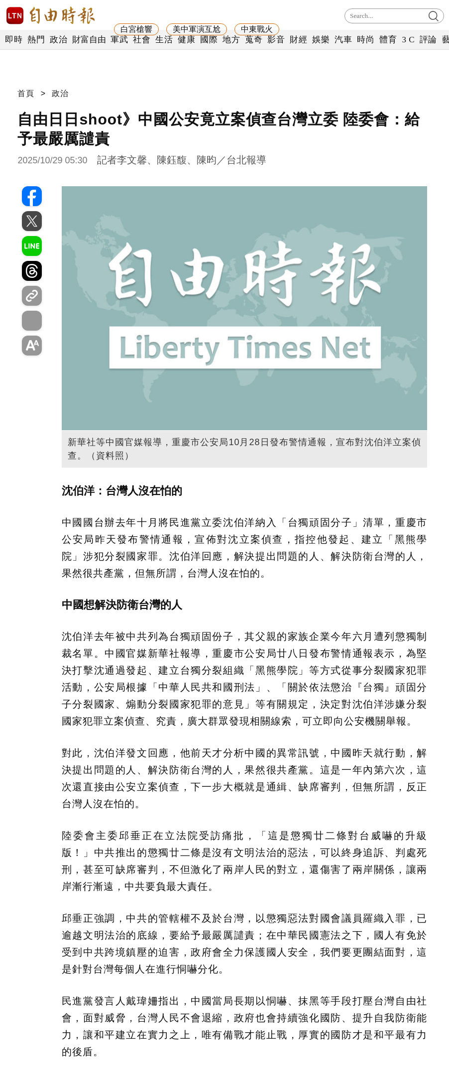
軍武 (119, 39)
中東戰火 (257, 29)
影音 (276, 39)
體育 (388, 39)
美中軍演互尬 (197, 29)
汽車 (343, 39)
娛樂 (321, 39)
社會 (141, 39)
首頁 (25, 93)
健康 (186, 39)
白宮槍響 (136, 29)
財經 (298, 39)
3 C (408, 39)
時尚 (365, 39)
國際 (209, 39)
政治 (58, 39)
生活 (164, 39)
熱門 (36, 39)
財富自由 (89, 39)
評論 (428, 39)
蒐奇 (253, 39)
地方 (231, 39)
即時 (13, 39)
